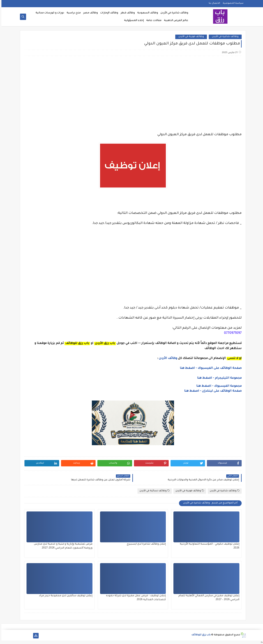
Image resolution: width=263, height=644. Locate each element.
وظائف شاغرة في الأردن (173, 13)
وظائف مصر (89, 13)
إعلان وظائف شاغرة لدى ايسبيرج (144, 544)
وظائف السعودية (146, 13)
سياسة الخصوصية (231, 3)
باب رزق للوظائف (199, 635)
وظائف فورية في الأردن (189, 36)
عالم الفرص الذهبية (175, 20)
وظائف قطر (126, 13)
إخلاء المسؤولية (132, 20)
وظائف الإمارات (108, 13)
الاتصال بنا (213, 3)
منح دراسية (72, 13)
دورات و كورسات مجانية (48, 13)
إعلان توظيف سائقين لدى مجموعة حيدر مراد (64, 595)
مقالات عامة (152, 20)
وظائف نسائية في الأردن (153, 490)
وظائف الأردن (166, 358)
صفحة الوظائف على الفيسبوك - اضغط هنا (209, 368)
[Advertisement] (131, 91)
